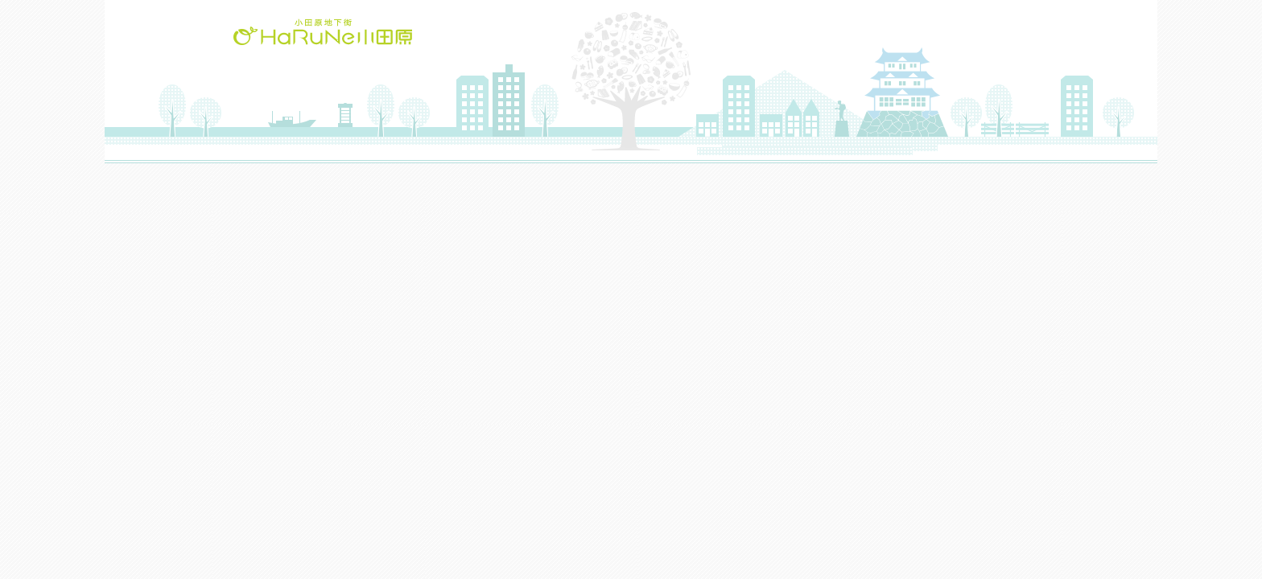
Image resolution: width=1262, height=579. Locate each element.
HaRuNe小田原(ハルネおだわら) (322, 31)
